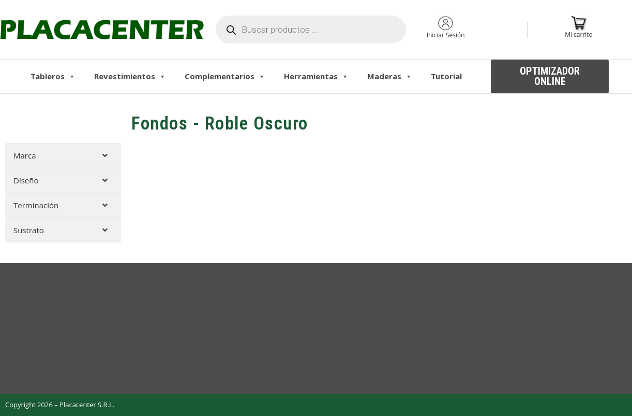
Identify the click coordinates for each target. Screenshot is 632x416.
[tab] (63, 155)
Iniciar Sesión (446, 35)
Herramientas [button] (316, 76)
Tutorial (446, 76)
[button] (550, 76)
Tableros (53, 76)
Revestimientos (130, 76)
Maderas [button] (389, 76)
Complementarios (225, 76)
